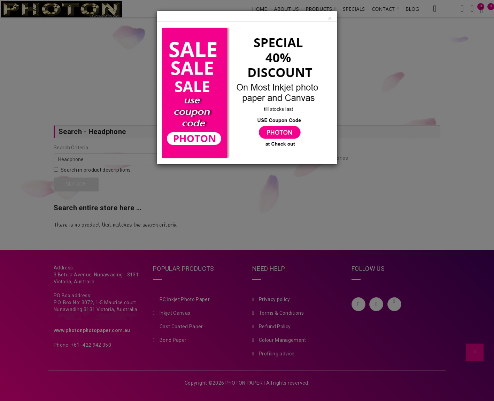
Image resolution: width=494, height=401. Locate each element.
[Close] (330, 19)
